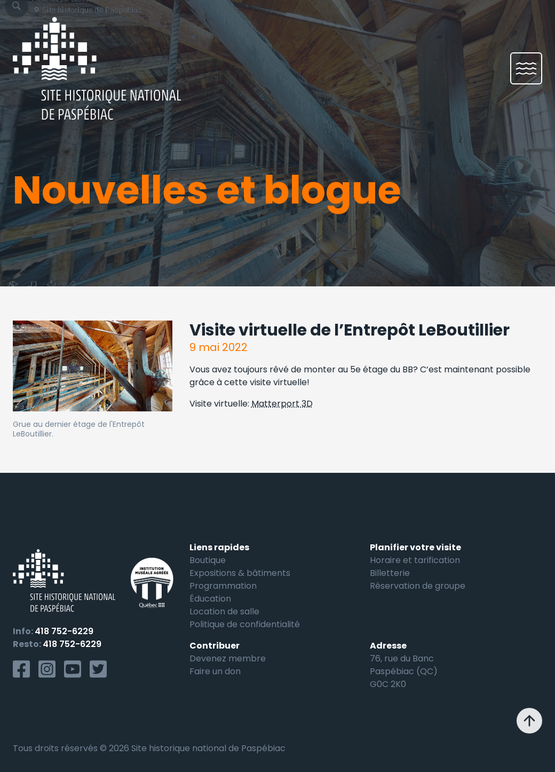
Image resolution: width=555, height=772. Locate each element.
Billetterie (390, 573)
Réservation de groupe (417, 586)
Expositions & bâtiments (239, 573)
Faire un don (215, 671)
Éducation (210, 598)
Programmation (223, 586)
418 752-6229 (64, 631)
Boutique (207, 560)
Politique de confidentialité (244, 624)
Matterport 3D (282, 403)
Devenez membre (227, 658)
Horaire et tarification (415, 560)
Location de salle (224, 611)
